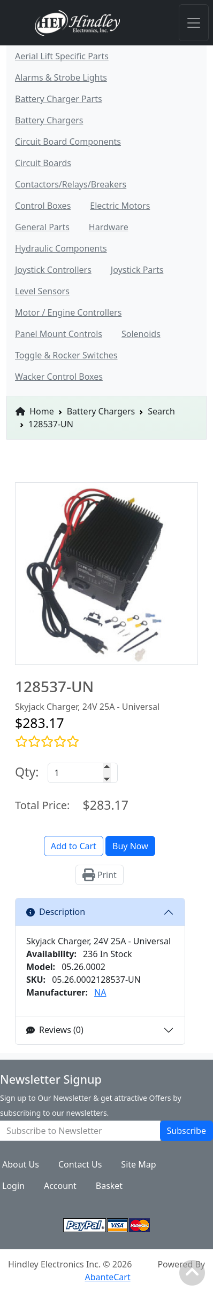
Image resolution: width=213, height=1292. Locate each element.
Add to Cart (73, 846)
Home (35, 411)
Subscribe (186, 1131)
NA (100, 992)
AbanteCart (107, 1277)
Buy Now (130, 846)
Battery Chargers (101, 411)
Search (161, 411)
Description (55, 912)
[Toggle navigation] (194, 22)
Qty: (27, 771)
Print (99, 875)
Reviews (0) (54, 1030)
